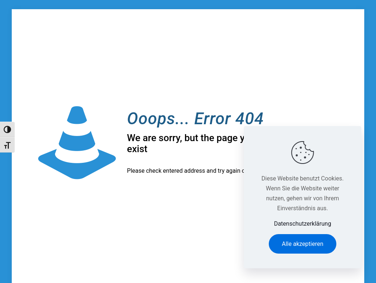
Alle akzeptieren (302, 243)
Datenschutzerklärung (302, 223)
